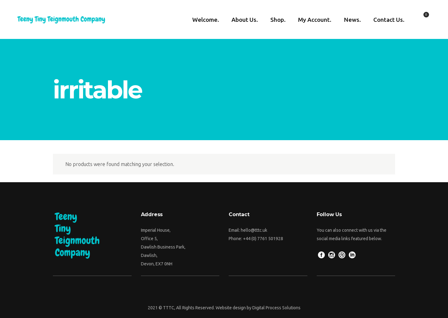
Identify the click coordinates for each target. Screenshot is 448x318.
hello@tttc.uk (254, 230)
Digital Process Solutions (276, 307)
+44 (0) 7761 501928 (263, 238)
